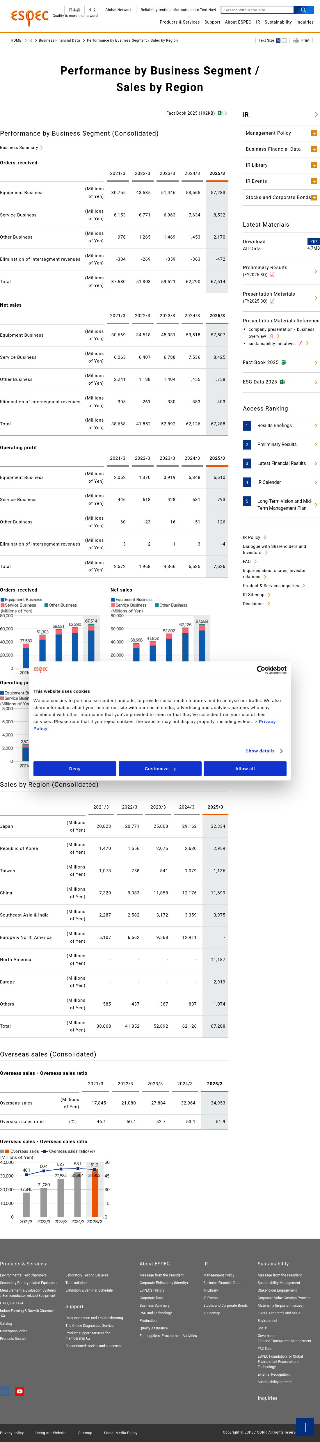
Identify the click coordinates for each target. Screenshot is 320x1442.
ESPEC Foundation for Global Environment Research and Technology (280, 1361)
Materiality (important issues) (281, 1306)
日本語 (74, 10)
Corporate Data (151, 1298)
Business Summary (19, 147)
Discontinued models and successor (93, 1346)
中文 (92, 10)
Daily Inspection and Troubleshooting (94, 1318)
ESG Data (265, 1349)
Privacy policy (12, 1433)
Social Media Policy (120, 1433)
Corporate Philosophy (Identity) (164, 1283)
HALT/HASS (9, 1303)
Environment (267, 1321)
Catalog (6, 1324)
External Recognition (274, 1374)
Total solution (76, 1283)
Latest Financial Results (281, 463)
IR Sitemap (253, 594)
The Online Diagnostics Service (89, 1326)
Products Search (13, 1339)
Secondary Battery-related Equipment (29, 1283)
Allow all (245, 768)
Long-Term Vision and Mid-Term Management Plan (284, 504)
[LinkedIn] (5, 1393)
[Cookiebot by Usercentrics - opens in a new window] (261, 670)
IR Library (210, 1290)
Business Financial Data (59, 40)
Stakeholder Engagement (277, 1290)
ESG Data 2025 (260, 382)
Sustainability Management (279, 1283)
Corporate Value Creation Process (284, 1298)
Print (305, 40)
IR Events (210, 1298)
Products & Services (180, 22)
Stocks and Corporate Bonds (225, 1306)
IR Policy (251, 537)
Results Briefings (274, 425)
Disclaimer (253, 603)
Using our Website (51, 1433)
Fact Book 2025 (261, 362)
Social (262, 1328)
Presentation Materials (269, 297)
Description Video (14, 1331)
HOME (16, 40)
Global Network (118, 10)
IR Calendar (269, 482)
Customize (160, 768)
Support (212, 22)
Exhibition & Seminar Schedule (89, 1290)
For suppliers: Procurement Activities (168, 1336)
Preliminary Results (265, 271)
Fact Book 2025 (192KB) (190, 113)
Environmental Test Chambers (23, 1275)
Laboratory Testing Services (87, 1275)
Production (148, 1321)
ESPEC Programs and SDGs (279, 1313)
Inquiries (305, 22)
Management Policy (218, 1275)
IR (258, 22)
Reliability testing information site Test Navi (178, 10)
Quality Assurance (154, 1328)
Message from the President (162, 1275)
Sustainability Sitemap (275, 1382)
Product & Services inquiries (271, 585)
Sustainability (278, 22)
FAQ (247, 561)
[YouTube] (19, 1393)
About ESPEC (238, 22)
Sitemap (85, 1433)
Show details (260, 750)
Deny (75, 768)
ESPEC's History (152, 1290)
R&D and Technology (156, 1313)
